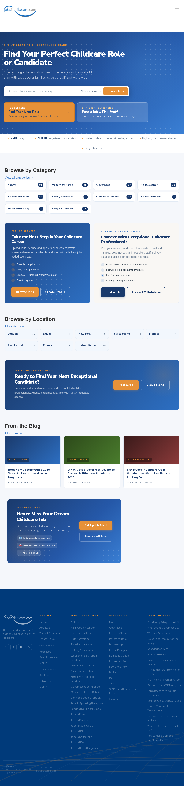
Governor (114, 699)
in (13, 646)
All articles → (13, 436)
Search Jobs (115, 91)
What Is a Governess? (159, 633)
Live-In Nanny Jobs (81, 633)
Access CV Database (146, 295)
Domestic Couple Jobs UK (86, 697)
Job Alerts (45, 681)
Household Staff (118, 661)
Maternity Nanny (118, 639)
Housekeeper (117, 644)
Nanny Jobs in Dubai (82, 671)
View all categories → (19, 177)
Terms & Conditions (50, 633)
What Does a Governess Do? (163, 627)
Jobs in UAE (77, 731)
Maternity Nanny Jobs (83, 665)
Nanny (112, 622)
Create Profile (55, 295)
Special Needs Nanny (159, 654)
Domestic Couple (119, 655)
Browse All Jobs (96, 540)
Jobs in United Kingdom (84, 748)
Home (43, 622)
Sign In (43, 662)
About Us (44, 627)
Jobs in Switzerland (81, 736)
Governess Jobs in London (86, 686)
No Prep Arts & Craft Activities (164, 700)
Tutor (112, 683)
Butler (112, 672)
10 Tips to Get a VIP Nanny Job (164, 685)
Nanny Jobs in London (83, 627)
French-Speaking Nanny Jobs (87, 703)
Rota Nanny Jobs (80, 639)
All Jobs (75, 622)
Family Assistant (118, 666)
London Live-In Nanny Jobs (86, 708)
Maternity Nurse (118, 633)
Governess (115, 627)
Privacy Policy (47, 639)
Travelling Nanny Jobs (83, 644)
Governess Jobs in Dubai (85, 692)
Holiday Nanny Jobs (82, 650)
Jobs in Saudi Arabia (82, 725)
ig (21, 646)
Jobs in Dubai (78, 714)
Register (44, 675)
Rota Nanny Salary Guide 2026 (164, 622)
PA (110, 678)
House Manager (118, 650)
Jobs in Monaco (80, 720)
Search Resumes (48, 657)
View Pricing (155, 388)
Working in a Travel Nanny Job (163, 679)
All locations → (15, 329)
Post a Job (113, 295)
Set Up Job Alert (96, 528)
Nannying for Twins (157, 648)
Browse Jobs (25, 295)
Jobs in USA (77, 742)
